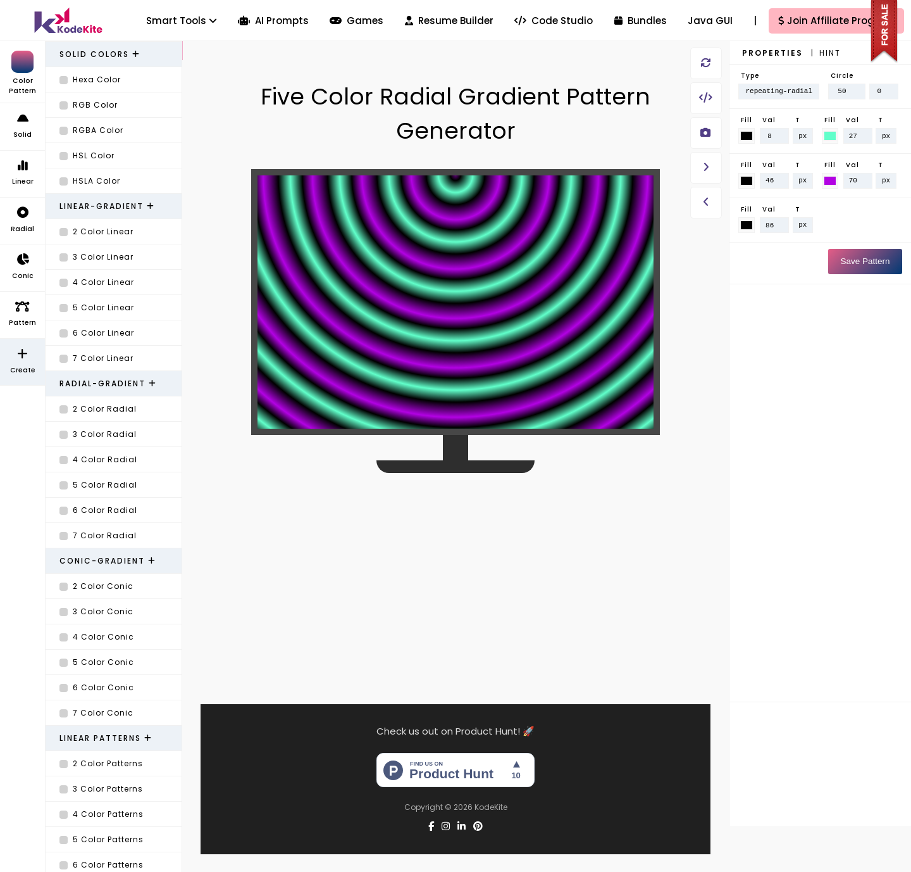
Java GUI (710, 20)
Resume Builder (449, 20)
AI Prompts (273, 20)
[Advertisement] (455, 575)
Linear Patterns (105, 738)
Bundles (640, 20)
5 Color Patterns (101, 839)
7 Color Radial (98, 535)
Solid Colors (99, 54)
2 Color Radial (98, 408)
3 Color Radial (98, 434)
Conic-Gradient (107, 560)
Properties (774, 52)
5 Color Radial (98, 484)
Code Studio (553, 20)
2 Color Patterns (101, 763)
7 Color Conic (96, 712)
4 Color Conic (96, 636)
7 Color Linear (96, 358)
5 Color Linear (96, 307)
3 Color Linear (96, 256)
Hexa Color (90, 79)
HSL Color (87, 155)
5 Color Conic (96, 662)
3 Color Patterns (101, 788)
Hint (830, 52)
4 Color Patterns (101, 814)
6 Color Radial (98, 510)
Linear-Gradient (107, 206)
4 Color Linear (96, 282)
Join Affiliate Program (836, 20)
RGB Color (88, 104)
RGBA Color (91, 130)
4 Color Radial (98, 459)
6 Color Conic (96, 687)
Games (356, 20)
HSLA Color (89, 180)
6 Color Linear (96, 332)
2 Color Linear (96, 231)
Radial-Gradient (108, 383)
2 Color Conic (96, 586)
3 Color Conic (96, 611)
